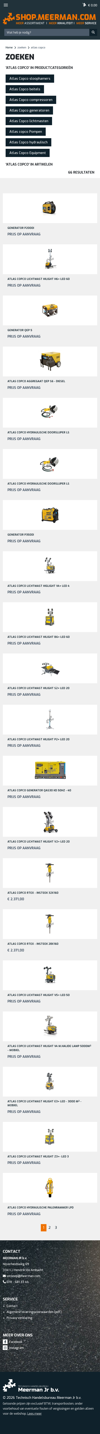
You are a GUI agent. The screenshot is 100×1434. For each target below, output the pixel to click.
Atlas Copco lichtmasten (28, 121)
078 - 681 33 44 (16, 1282)
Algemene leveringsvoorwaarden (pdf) (34, 1312)
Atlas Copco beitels (24, 89)
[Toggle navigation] (6, 5)
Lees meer (34, 1414)
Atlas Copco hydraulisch (28, 142)
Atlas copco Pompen (25, 131)
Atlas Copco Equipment (27, 153)
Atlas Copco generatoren (29, 110)
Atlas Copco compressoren (30, 100)
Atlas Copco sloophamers (29, 78)
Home (9, 47)
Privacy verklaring (19, 1318)
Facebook (12, 1342)
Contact (12, 1306)
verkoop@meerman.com (21, 1276)
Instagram (13, 1348)
